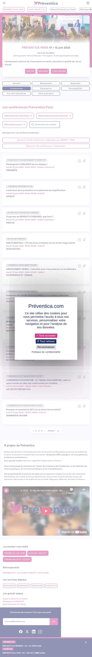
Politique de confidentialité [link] (46, 352)
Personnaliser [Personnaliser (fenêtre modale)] (45, 347)
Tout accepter (46, 335)
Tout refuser (46, 341)
